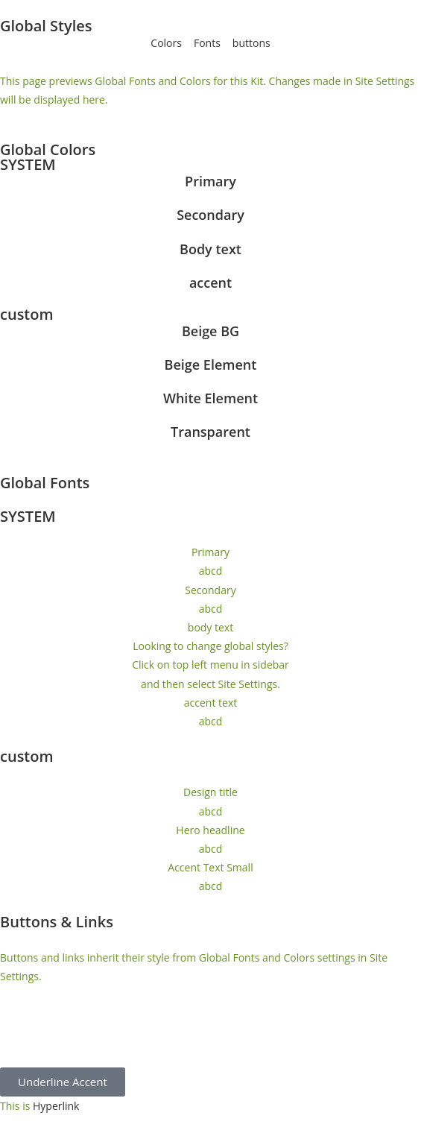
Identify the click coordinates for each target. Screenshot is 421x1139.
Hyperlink (56, 1106)
